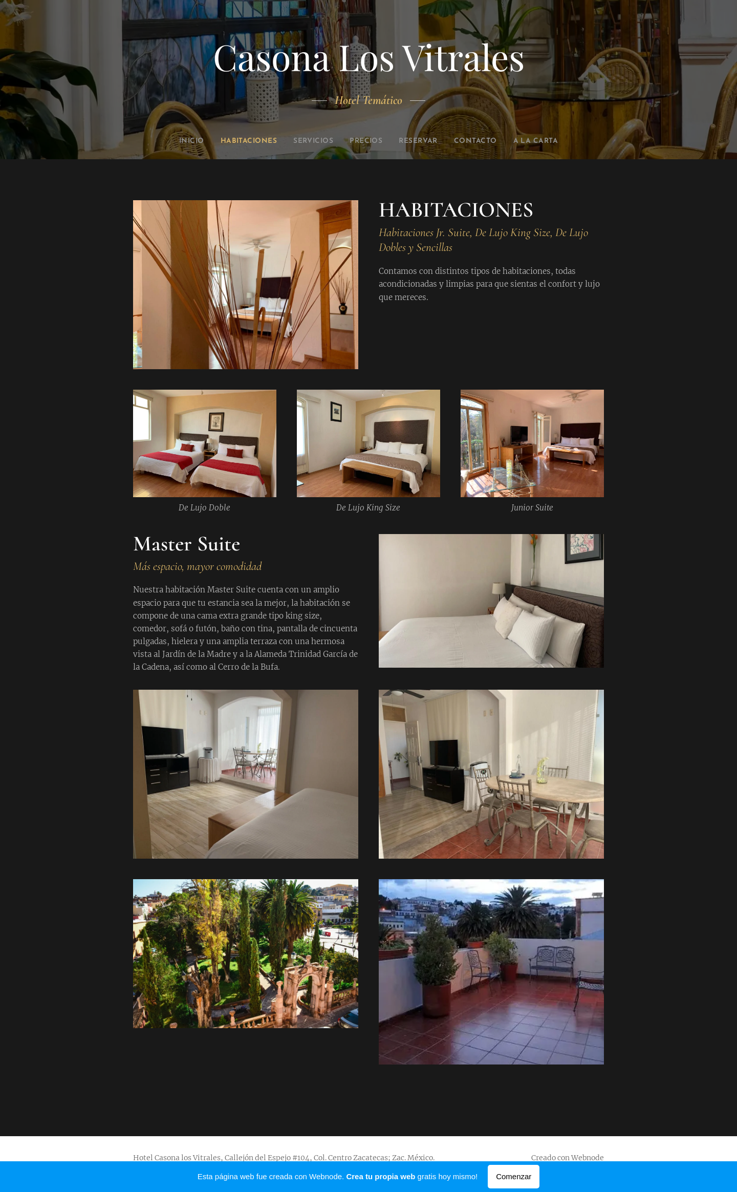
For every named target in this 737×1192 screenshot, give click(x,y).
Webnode (587, 1157)
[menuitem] (172, 141)
